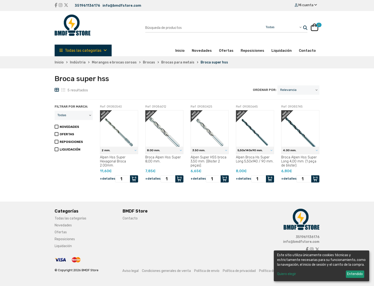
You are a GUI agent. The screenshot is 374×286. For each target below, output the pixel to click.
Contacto (307, 50)
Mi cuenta (306, 5)
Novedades (202, 50)
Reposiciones (252, 50)
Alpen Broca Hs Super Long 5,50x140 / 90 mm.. (255, 159)
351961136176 (87, 5)
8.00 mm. (154, 150)
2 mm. (106, 150)
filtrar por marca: (71, 106)
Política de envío (206, 271)
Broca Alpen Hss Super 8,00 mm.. (163, 159)
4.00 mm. (290, 150)
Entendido (355, 274)
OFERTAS (67, 134)
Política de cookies (273, 271)
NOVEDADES (69, 127)
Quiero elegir (286, 274)
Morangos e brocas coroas (114, 62)
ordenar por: (264, 90)
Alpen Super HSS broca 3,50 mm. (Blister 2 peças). (208, 161)
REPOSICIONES (71, 142)
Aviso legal (130, 271)
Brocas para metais (177, 62)
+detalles (107, 178)
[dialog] (321, 265)
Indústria (78, 62)
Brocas (149, 62)
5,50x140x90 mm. (250, 150)
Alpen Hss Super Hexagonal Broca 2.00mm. (113, 161)
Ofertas (226, 50)
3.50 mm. (199, 150)
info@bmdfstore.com (122, 5)
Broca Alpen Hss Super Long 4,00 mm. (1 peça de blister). (299, 161)
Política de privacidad (239, 271)
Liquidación (281, 50)
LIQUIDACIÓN (70, 149)
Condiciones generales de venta (166, 271)
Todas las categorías (83, 50)
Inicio (181, 50)
